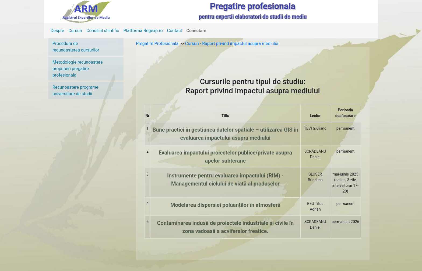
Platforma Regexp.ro (143, 30)
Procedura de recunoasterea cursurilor (75, 47)
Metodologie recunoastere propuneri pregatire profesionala (77, 69)
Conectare (196, 30)
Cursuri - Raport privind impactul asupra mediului (231, 43)
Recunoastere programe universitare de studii (75, 90)
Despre (57, 30)
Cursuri (75, 30)
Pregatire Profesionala (158, 43)
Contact (174, 30)
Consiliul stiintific (102, 30)
